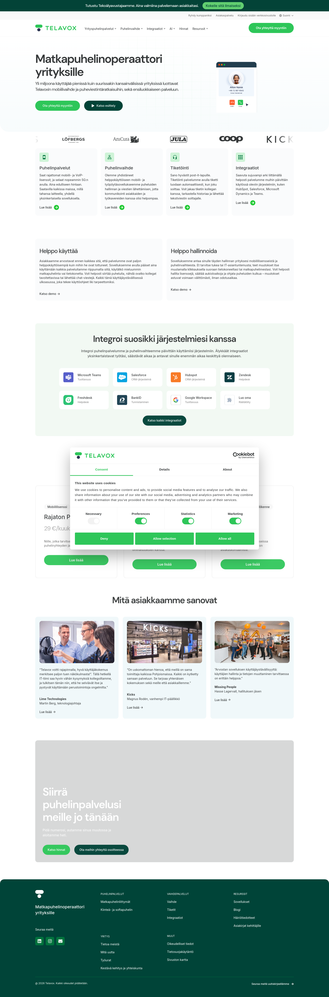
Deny (104, 538)
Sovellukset (241, 901)
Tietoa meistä (110, 944)
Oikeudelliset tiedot (180, 944)
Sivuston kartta (177, 959)
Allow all (224, 538)
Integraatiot (175, 917)
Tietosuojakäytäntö (180, 951)
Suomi (286, 15)
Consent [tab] (101, 469)
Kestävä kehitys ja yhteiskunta (121, 968)
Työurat (106, 960)
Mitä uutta (107, 952)
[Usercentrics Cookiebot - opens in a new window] (236, 455)
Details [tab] (164, 469)
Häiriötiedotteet (244, 917)
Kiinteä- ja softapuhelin (116, 909)
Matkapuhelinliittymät (115, 901)
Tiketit (171, 909)
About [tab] (227, 469)
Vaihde (171, 901)
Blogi (237, 909)
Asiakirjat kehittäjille (247, 925)
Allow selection (164, 538)
